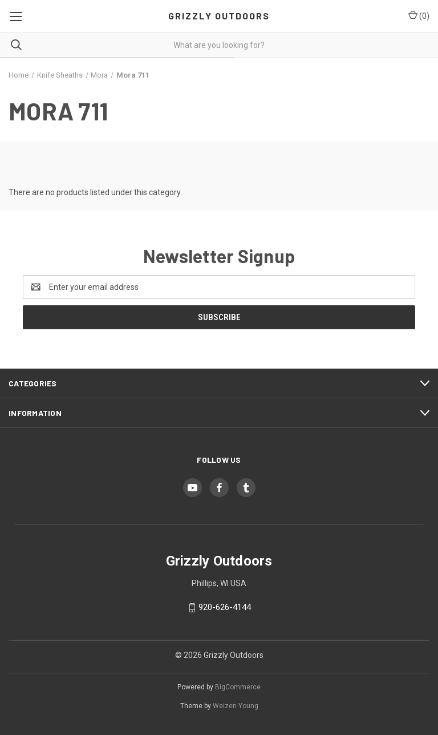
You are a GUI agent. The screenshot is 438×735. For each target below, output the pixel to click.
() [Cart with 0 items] (418, 15)
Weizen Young (235, 706)
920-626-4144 (224, 607)
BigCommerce (238, 687)
